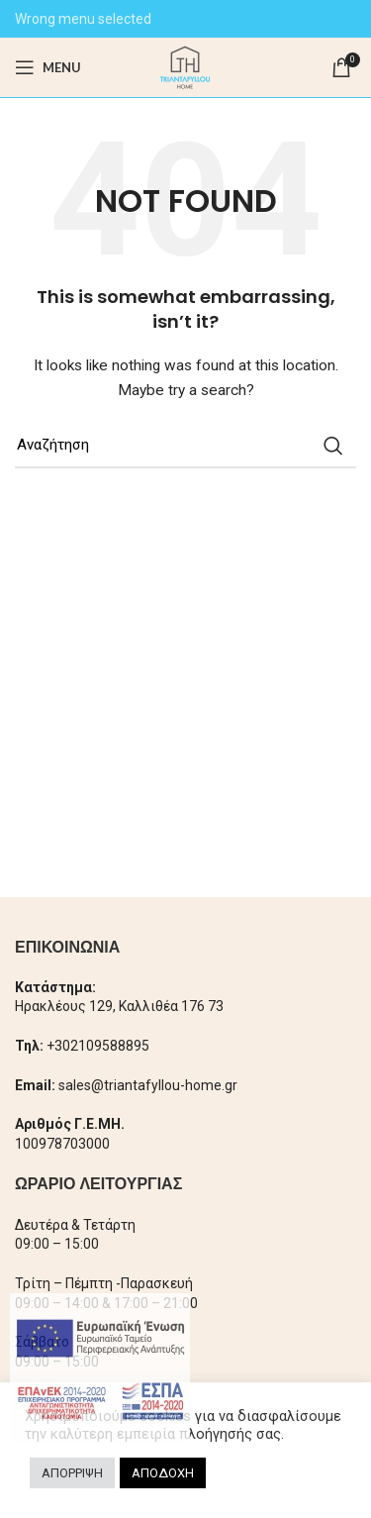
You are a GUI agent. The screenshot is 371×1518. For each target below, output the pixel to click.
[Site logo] (185, 66)
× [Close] (173, 1309)
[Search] (185, 445)
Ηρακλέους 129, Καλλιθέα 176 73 (119, 1006)
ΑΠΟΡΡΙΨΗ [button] (72, 1473)
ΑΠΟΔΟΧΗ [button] (163, 1473)
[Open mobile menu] (48, 67)
